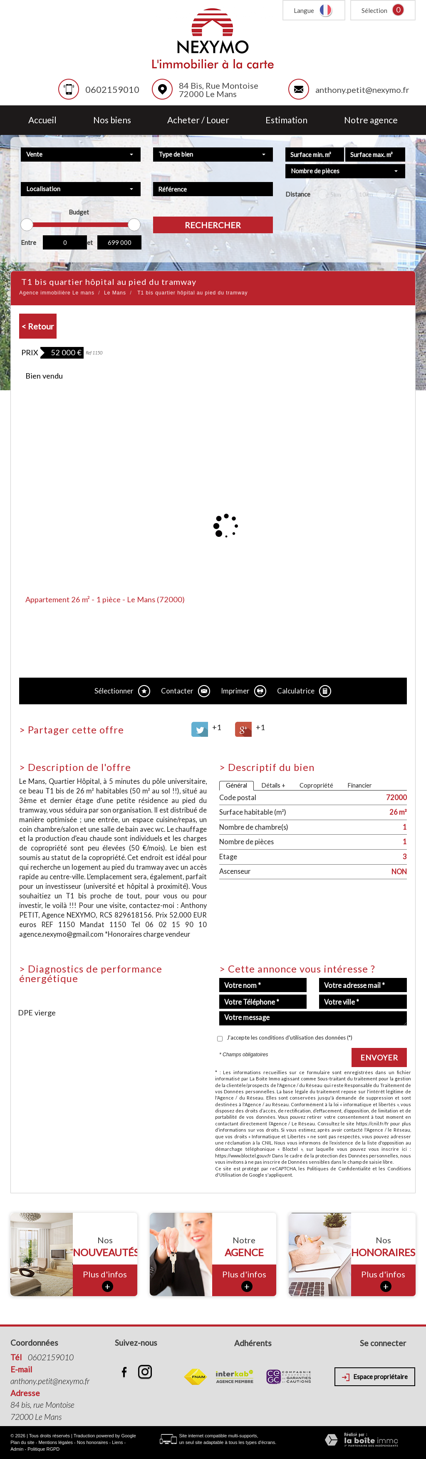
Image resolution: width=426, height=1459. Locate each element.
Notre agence (371, 120)
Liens (117, 1442)
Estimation (286, 120)
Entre (28, 242)
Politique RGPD (43, 1449)
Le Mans (115, 293)
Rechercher (213, 225)
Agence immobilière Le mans (56, 293)
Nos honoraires (92, 1442)
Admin (16, 1449)
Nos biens (112, 120)
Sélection (374, 10)
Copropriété (316, 785)
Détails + (273, 785)
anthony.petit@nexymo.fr (362, 90)
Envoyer (379, 1057)
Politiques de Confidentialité (339, 1168)
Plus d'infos (105, 1280)
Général (236, 785)
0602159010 (112, 89)
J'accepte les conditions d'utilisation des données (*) (289, 1037)
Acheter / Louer (198, 120)
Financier (359, 785)
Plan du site (22, 1442)
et (90, 242)
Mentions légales (56, 1442)
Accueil (42, 120)
